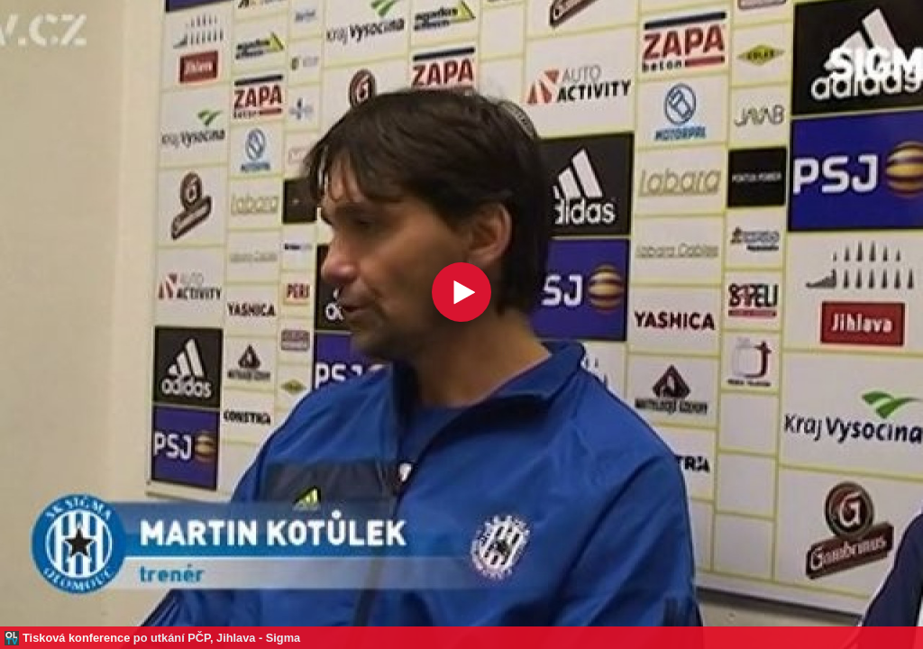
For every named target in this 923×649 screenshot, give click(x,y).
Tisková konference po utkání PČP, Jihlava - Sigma (161, 637)
